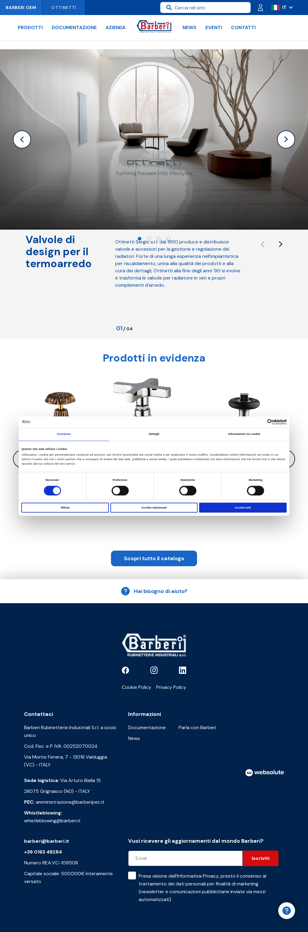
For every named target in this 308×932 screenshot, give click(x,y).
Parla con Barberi (197, 727)
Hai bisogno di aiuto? (154, 591)
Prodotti (30, 27)
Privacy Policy (171, 687)
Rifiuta (65, 507)
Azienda (115, 27)
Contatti (243, 27)
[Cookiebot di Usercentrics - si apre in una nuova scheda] (260, 422)
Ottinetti (63, 7)
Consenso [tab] (64, 434)
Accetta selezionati (154, 507)
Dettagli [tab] (154, 434)
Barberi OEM (21, 7)
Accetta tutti (243, 507)
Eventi (213, 27)
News (189, 27)
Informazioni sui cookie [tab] (244, 434)
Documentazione (74, 27)
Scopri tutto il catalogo (154, 558)
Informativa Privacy (197, 876)
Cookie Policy (136, 687)
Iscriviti (261, 858)
